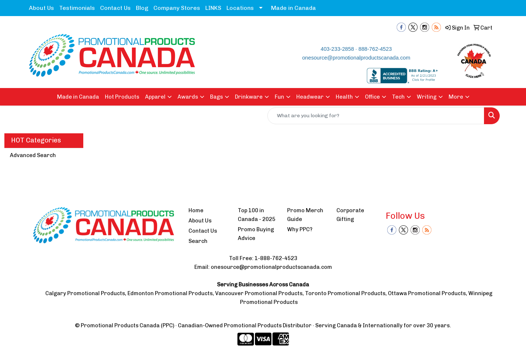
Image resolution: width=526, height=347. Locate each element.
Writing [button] (427, 97)
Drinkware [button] (249, 97)
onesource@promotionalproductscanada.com (356, 58)
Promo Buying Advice (256, 233)
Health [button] (344, 97)
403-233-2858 (337, 49)
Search (197, 241)
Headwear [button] (310, 97)
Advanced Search (33, 155)
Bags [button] (216, 97)
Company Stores (176, 7)
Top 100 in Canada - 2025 (256, 214)
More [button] (456, 97)
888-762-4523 (375, 49)
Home (195, 210)
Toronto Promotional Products (345, 293)
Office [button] (372, 97)
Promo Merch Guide (305, 214)
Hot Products (122, 97)
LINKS (213, 7)
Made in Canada (293, 7)
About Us (41, 7)
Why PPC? (299, 229)
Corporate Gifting (350, 214)
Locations (240, 7)
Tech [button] (398, 97)
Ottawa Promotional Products (427, 293)
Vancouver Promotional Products (258, 293)
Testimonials (77, 7)
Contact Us (115, 7)
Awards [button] (188, 97)
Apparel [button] (155, 97)
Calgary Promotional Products (85, 293)
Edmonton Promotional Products (170, 293)
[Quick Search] (375, 115)
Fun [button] (279, 97)
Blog (142, 7)
